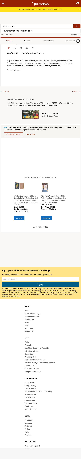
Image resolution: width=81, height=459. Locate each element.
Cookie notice (30, 366)
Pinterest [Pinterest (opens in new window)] (28, 426)
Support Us (29, 331)
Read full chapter (13, 70)
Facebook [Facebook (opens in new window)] (28, 420)
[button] (77, 3)
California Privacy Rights (35, 360)
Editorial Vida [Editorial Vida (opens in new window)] (30, 397)
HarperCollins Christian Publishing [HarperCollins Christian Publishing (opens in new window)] (38, 391)
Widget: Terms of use (33, 371)
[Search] (76, 26)
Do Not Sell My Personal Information (40, 363)
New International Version (18, 99)
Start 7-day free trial (13, 134)
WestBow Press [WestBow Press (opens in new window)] (31, 403)
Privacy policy (30, 357)
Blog (26, 325)
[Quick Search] (37, 26)
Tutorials (28, 345)
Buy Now (19, 218)
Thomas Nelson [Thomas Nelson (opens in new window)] (31, 400)
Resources (15, 41)
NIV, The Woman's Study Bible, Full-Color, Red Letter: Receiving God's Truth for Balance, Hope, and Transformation (53, 199)
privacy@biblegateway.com (11, 296)
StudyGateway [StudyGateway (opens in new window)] (30, 385)
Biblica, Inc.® (12, 105)
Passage (5, 41)
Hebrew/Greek (28, 41)
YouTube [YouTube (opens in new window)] (28, 435)
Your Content (42, 41)
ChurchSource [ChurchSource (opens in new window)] (30, 388)
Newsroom (29, 328)
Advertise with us (31, 351)
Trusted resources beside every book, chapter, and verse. (40, 9)
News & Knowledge (32, 313)
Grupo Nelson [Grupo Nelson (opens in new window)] (30, 394)
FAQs (27, 342)
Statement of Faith (32, 316)
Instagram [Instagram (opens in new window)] (29, 423)
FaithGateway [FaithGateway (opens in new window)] (30, 382)
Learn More (30, 134)
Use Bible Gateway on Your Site (37, 348)
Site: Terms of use (32, 368)
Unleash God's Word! (50, 116)
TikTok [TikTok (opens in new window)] (27, 429)
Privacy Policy (58, 294)
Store (27, 322)
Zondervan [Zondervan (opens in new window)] (29, 406)
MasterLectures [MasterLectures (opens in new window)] (31, 409)
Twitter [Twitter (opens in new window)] (27, 432)
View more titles (40, 227)
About (27, 310)
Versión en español (32, 446)
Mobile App (29, 319)
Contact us (29, 354)
